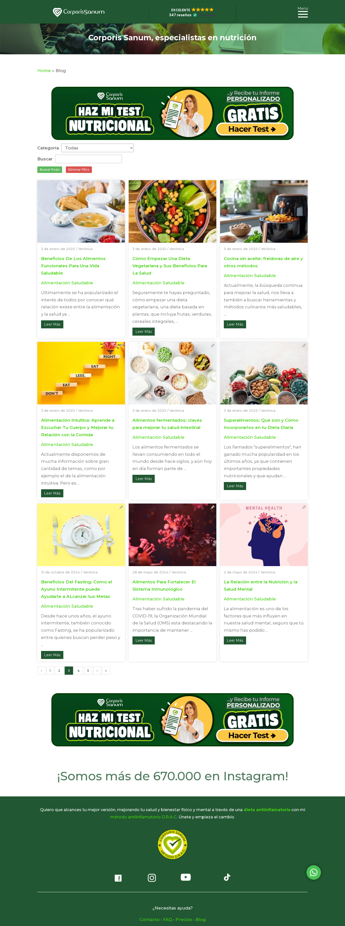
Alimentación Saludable (67, 282)
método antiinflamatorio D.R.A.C (143, 817)
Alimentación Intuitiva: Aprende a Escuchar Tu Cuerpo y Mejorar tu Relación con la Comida (77, 427)
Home (44, 70)
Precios (184, 919)
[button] (192, 13)
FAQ (167, 919)
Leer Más (52, 324)
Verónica (85, 249)
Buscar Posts (50, 169)
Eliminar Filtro (78, 169)
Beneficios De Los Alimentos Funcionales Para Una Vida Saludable (73, 266)
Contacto (149, 919)
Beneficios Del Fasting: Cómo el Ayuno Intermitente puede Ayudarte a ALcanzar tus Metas (76, 589)
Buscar (45, 158)
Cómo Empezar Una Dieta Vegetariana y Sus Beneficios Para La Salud (169, 266)
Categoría (48, 147)
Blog (201, 919)
